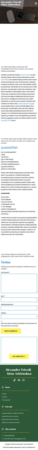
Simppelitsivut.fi (19, 447)
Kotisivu (3, 313)
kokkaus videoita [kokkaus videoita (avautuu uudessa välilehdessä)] (25, 75)
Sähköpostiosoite (7, 304)
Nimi (3, 296)
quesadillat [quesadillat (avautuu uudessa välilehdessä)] (5, 80)
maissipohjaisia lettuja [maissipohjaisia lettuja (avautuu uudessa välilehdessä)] (25, 104)
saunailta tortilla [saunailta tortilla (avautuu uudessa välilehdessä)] (6, 120)
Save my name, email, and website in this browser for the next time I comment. (19, 324)
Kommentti (5, 272)
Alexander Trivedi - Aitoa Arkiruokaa (19, 372)
